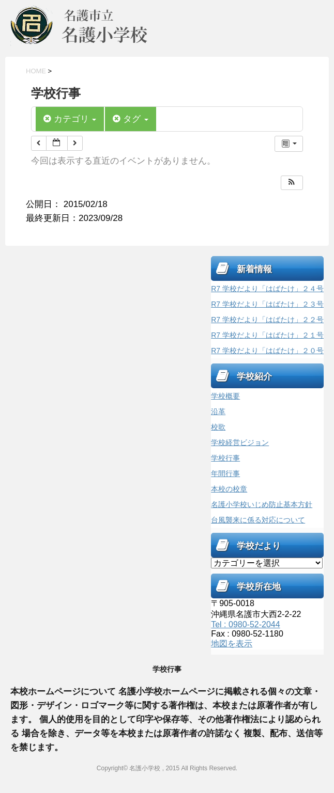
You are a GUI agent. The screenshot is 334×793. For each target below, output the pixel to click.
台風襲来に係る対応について (258, 520)
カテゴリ (69, 119)
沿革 (218, 411)
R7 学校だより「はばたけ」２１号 (267, 335)
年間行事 (225, 473)
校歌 (218, 427)
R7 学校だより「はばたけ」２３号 (267, 304)
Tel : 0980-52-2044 (245, 624)
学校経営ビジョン (240, 442)
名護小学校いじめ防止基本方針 (261, 504)
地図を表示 (231, 643)
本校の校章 (229, 489)
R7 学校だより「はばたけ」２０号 (267, 350)
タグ (130, 119)
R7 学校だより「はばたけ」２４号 (267, 288)
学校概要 (225, 396)
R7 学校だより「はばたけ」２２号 (267, 319)
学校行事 (225, 458)
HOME (36, 71)
